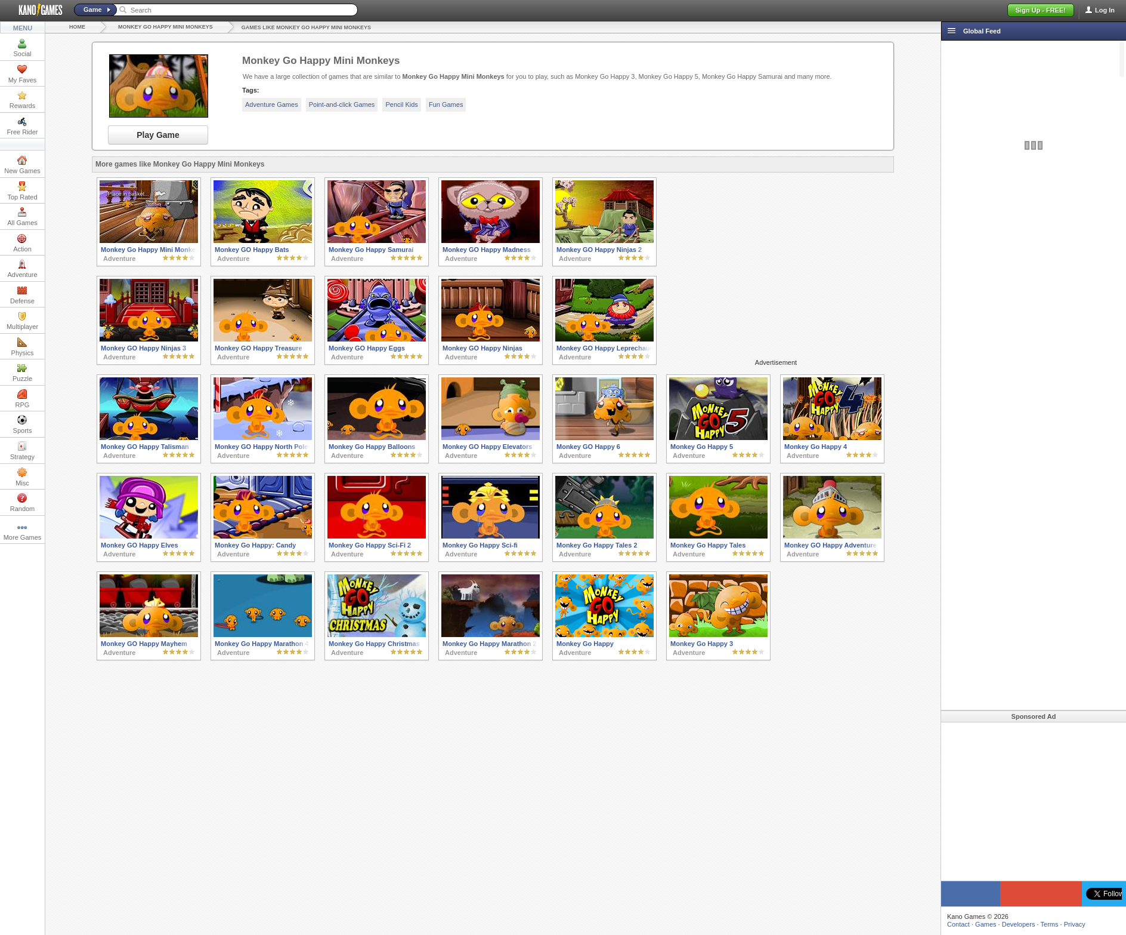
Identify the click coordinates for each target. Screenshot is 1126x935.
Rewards (22, 99)
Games (985, 924)
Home (77, 27)
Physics (22, 346)
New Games (22, 164)
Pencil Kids (401, 104)
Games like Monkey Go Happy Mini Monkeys (306, 27)
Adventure (22, 268)
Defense (22, 295)
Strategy (22, 450)
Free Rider (22, 126)
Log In (1105, 10)
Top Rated (22, 191)
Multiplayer (22, 320)
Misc (22, 477)
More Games (23, 531)
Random (22, 502)
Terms (1050, 924)
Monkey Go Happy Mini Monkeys (165, 27)
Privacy (1074, 924)
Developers (1018, 924)
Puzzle (22, 372)
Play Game (158, 135)
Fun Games (446, 104)
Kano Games (36, 10)
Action (22, 243)
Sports (22, 424)
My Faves (22, 74)
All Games (22, 216)
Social (23, 47)
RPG (23, 398)
